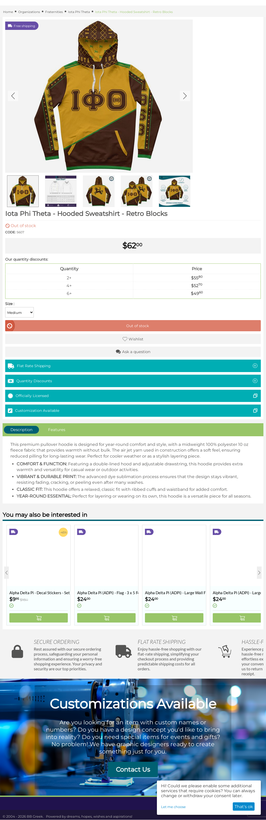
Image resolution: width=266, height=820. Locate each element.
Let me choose (173, 807)
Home (8, 12)
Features (56, 429)
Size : (9, 303)
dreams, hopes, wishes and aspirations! (99, 816)
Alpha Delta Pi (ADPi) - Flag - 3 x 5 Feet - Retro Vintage (107, 592)
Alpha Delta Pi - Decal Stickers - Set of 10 (39, 592)
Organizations (29, 12)
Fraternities (54, 12)
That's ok (244, 806)
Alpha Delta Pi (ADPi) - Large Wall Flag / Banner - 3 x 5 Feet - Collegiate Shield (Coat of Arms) (175, 592)
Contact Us (133, 769)
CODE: (10, 232)
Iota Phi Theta (79, 12)
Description (21, 429)
